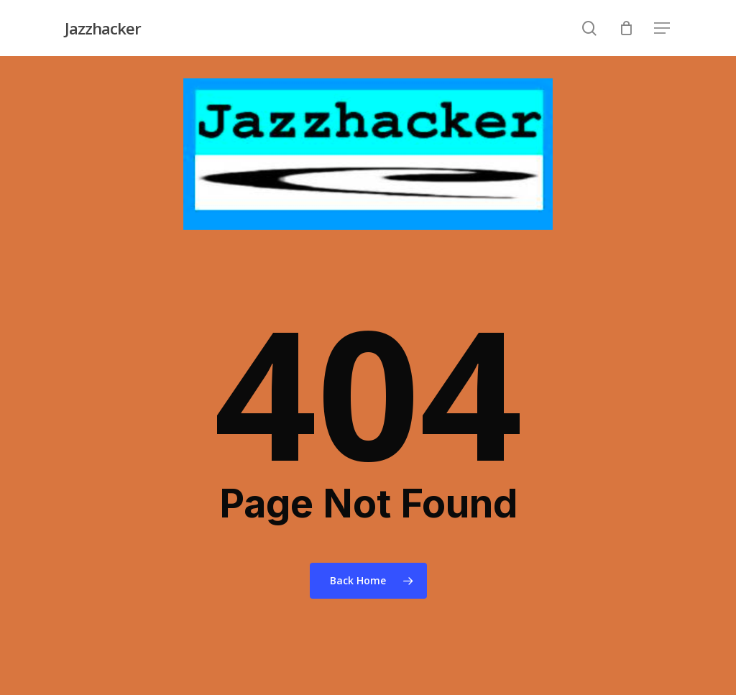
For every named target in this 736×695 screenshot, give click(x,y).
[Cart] (626, 28)
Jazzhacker (103, 28)
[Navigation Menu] (662, 28)
